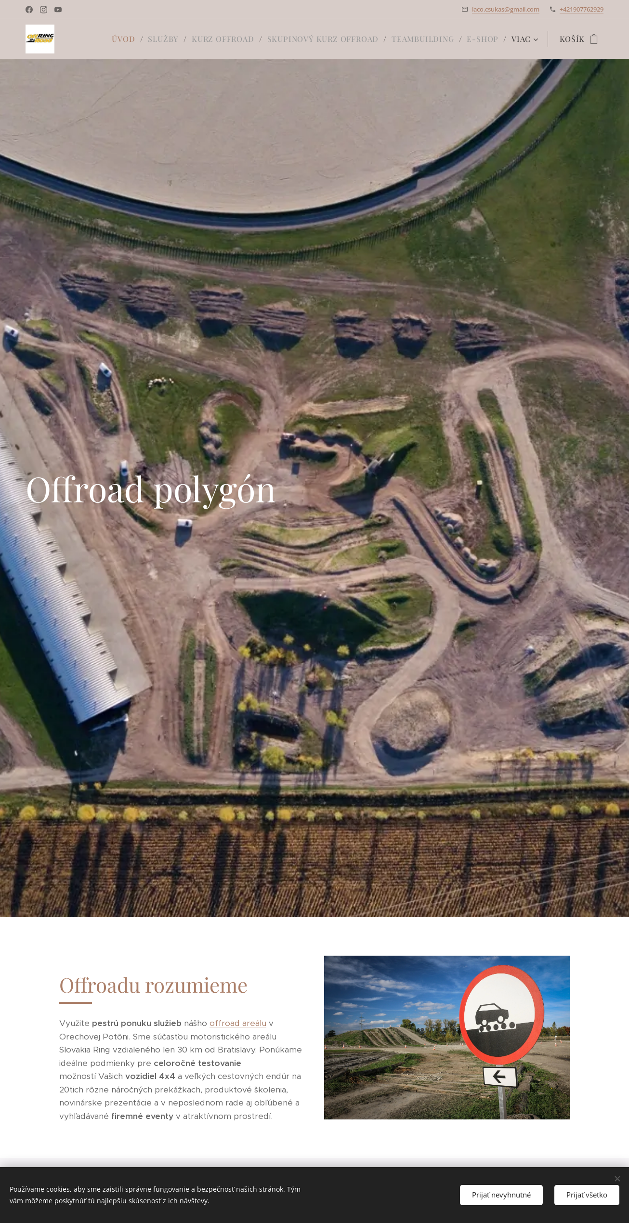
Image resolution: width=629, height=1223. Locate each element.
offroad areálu (238, 1023)
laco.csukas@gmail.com (505, 9)
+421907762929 (581, 9)
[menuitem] (126, 39)
